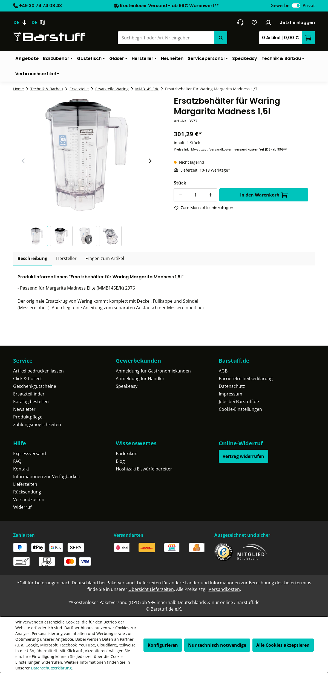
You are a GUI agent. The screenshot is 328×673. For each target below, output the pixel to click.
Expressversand (29, 453)
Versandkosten (220, 149)
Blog (120, 461)
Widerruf (22, 507)
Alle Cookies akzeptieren (283, 645)
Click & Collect (27, 379)
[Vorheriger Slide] (24, 161)
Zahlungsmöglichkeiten (37, 424)
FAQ (17, 461)
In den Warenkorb (263, 195)
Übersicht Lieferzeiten (151, 589)
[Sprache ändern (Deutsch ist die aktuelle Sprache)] (22, 22)
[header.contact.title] (240, 22)
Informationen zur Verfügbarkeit (46, 476)
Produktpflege (27, 417)
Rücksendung (27, 492)
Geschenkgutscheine (34, 386)
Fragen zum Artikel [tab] (104, 258)
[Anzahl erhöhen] (210, 194)
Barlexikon (126, 453)
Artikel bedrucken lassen (38, 371)
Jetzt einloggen (297, 22)
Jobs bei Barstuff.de (239, 401)
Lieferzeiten (25, 484)
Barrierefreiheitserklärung (246, 379)
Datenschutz (232, 386)
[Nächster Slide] (150, 161)
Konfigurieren (163, 645)
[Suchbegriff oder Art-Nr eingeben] (166, 37)
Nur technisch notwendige (217, 645)
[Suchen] (220, 37)
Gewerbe (280, 5)
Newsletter (24, 409)
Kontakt (21, 469)
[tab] (32, 258)
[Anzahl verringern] (180, 194)
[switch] (296, 5)
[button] (38, 236)
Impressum (230, 394)
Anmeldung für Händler (140, 379)
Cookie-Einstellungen (240, 409)
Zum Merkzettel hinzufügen (203, 207)
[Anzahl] (195, 194)
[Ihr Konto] (268, 22)
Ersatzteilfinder (29, 394)
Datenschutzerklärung (51, 668)
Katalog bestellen (31, 401)
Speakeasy (126, 386)
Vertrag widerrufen (243, 456)
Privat (309, 5)
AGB (223, 371)
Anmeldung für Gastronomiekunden (153, 371)
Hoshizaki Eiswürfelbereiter (144, 469)
